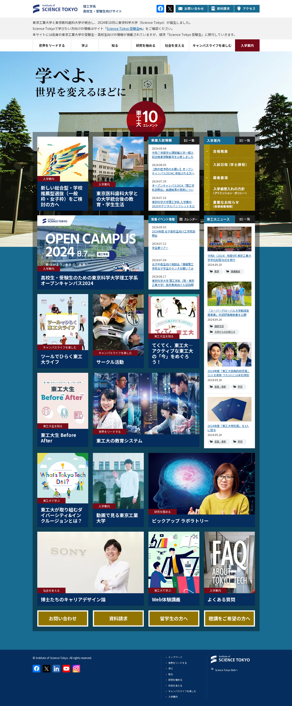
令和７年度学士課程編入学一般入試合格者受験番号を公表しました (173, 155)
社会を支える (174, 45)
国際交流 (219, 326)
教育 (216, 271)
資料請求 (220, 8)
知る (115, 45)
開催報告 (235, 271)
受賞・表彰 (220, 386)
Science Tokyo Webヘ (226, 670)
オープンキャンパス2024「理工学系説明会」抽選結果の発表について (173, 187)
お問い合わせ (191, 8)
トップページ (175, 657)
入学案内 (247, 45)
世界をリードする (52, 45)
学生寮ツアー (160, 248)
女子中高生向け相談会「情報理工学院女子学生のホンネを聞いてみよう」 (173, 266)
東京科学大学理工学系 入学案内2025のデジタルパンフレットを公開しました (173, 204)
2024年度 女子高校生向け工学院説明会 (173, 233)
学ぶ (85, 45)
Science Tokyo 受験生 (123, 28)
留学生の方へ (174, 618)
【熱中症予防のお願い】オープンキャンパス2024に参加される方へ (173, 171)
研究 (240, 386)
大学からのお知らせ (224, 331)
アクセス (246, 8)
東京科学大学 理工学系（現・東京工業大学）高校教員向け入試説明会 (173, 283)
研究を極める (145, 45)
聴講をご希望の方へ (229, 618)
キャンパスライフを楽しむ (212, 45)
